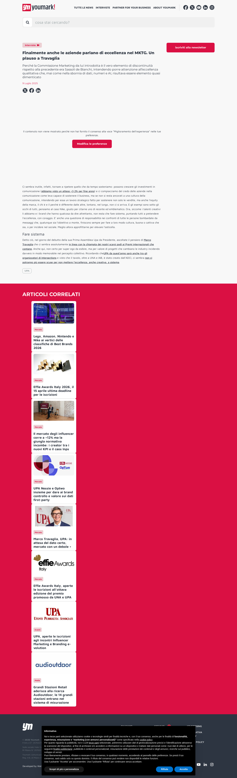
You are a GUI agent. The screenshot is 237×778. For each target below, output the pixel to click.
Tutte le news (83, 7)
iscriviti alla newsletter (190, 47)
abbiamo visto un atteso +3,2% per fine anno (67, 191)
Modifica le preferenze (92, 143)
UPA (27, 270)
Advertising (194, 726)
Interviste (103, 7)
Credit (191, 748)
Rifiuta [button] (164, 769)
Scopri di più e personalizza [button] (64, 769)
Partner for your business (132, 7)
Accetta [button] (184, 769)
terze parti (94, 742)
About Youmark (164, 7)
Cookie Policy (195, 742)
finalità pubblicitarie (62, 749)
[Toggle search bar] (27, 22)
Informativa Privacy (194, 734)
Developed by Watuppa (35, 766)
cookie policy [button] (146, 739)
